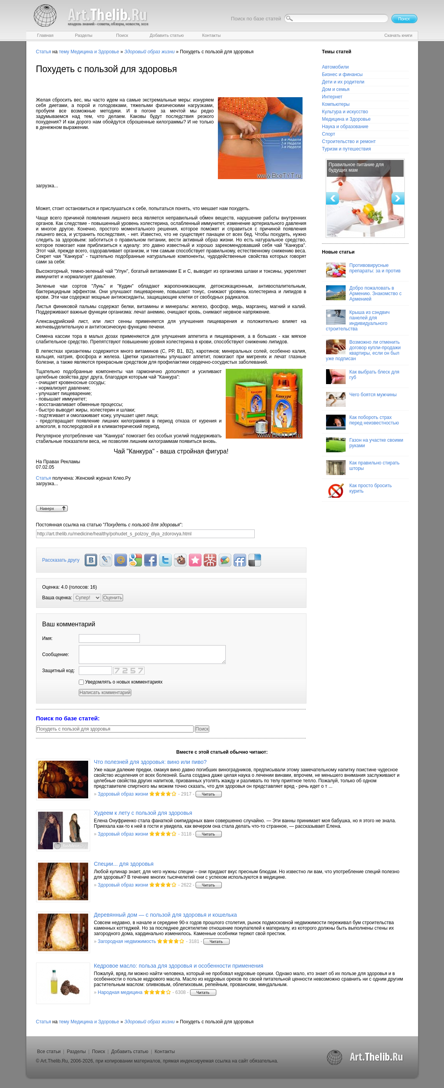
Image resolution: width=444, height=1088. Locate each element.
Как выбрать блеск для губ (362, 376)
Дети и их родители (343, 82)
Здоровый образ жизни (123, 794)
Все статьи (49, 1051)
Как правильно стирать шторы (363, 467)
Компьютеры (336, 104)
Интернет (332, 97)
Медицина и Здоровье (95, 51)
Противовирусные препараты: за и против (363, 270)
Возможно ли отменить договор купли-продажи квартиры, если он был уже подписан (363, 350)
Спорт (328, 134)
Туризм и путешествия (346, 149)
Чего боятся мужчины (361, 399)
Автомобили (335, 67)
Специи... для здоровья (124, 864)
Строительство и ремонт (349, 141)
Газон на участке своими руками (364, 444)
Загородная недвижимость (127, 941)
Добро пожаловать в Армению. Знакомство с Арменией (364, 293)
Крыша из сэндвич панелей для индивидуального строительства (358, 321)
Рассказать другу (61, 560)
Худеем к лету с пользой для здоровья (143, 813)
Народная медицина (120, 992)
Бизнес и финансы (342, 74)
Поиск (98, 1051)
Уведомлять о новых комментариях (121, 682)
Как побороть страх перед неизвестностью (362, 422)
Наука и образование (345, 126)
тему (64, 51)
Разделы (76, 1051)
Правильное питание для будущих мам (356, 167)
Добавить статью (130, 1051)
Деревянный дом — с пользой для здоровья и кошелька (165, 915)
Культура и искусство (345, 111)
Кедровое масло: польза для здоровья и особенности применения (178, 966)
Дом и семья (336, 89)
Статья (43, 51)
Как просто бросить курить (359, 490)
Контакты (164, 1051)
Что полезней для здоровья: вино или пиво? (150, 762)
